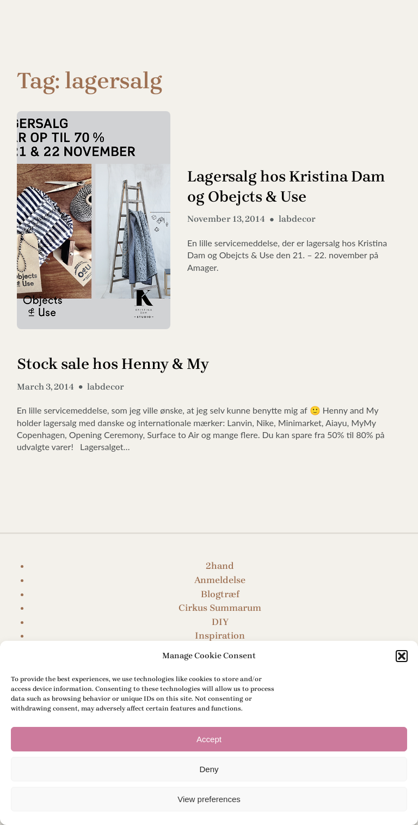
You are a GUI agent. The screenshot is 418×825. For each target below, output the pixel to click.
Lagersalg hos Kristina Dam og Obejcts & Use (286, 186)
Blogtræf (220, 594)
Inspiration (220, 635)
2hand (220, 565)
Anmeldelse (219, 579)
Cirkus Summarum (220, 607)
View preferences (209, 799)
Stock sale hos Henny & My (113, 364)
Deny (208, 769)
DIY (220, 621)
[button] (401, 656)
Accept (209, 739)
